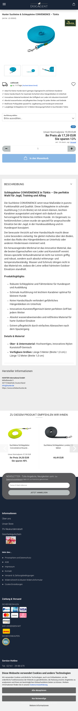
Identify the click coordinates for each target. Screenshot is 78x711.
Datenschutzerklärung (38, 685)
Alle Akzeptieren (39, 690)
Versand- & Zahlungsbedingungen (19, 575)
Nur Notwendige (39, 698)
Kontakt (8, 571)
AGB (7, 562)
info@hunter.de (8, 386)
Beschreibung (14, 184)
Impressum (10, 567)
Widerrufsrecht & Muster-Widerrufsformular (24, 580)
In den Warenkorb (36, 158)
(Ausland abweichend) (30, 85)
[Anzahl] (39, 149)
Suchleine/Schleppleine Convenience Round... (19, 446)
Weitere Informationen (39, 705)
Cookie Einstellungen (14, 584)
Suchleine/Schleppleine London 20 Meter (58, 446)
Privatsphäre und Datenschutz (18, 558)
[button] (6, 149)
